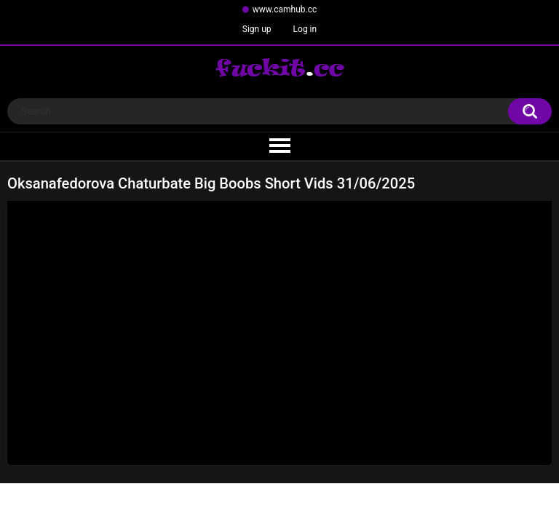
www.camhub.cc (285, 9)
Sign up (256, 29)
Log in (305, 29)
